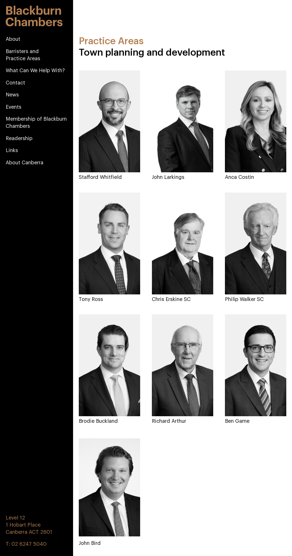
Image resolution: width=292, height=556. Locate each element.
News (12, 94)
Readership (19, 138)
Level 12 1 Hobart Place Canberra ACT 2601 (29, 525)
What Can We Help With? (35, 70)
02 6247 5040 (29, 544)
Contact (15, 82)
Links (12, 150)
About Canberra (24, 162)
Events (13, 107)
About (13, 39)
